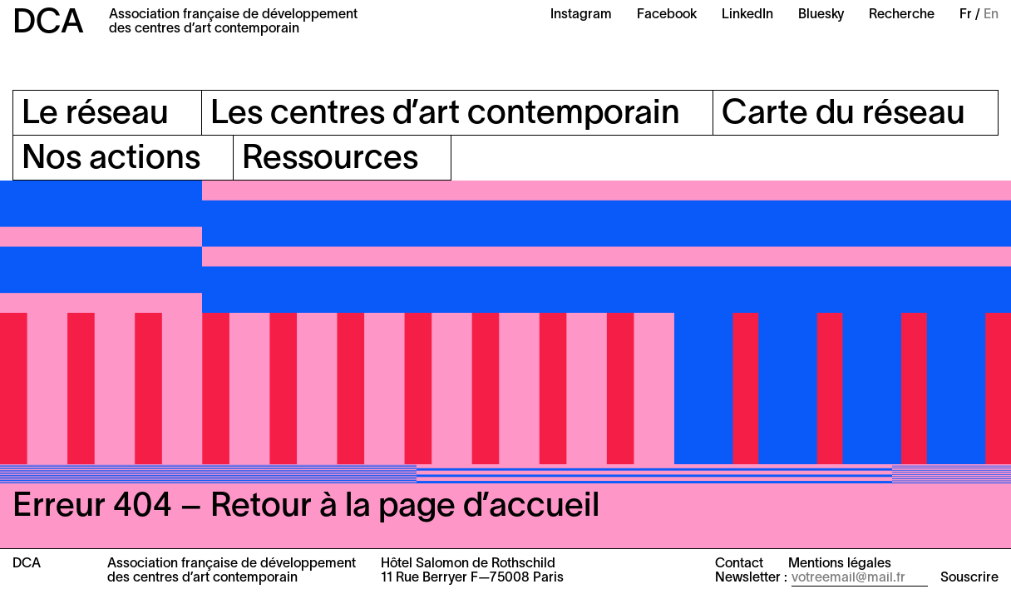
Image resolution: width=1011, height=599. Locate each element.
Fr (965, 15)
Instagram (581, 15)
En (991, 15)
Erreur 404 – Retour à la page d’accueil (305, 507)
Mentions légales (839, 564)
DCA (48, 23)
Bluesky (821, 15)
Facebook (667, 15)
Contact (739, 564)
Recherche (902, 15)
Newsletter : (751, 578)
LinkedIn (747, 15)
